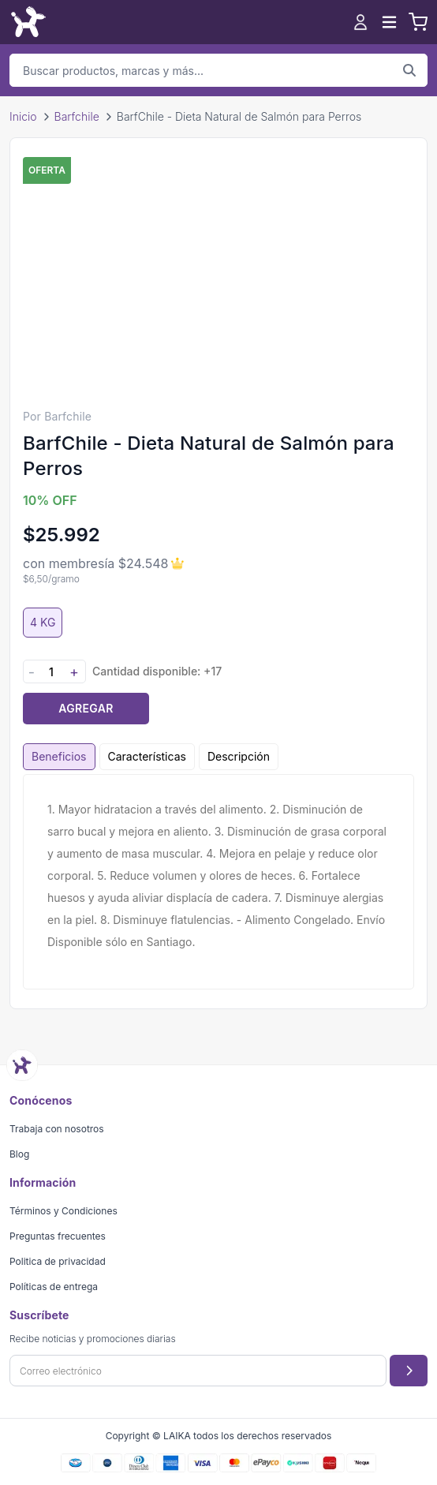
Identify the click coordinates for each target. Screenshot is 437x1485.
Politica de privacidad (57, 1261)
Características (147, 756)
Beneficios (59, 756)
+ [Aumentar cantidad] (74, 672)
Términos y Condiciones (63, 1211)
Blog (19, 1154)
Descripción (238, 756)
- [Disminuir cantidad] (31, 672)
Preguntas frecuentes (57, 1236)
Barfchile (76, 116)
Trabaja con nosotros (56, 1129)
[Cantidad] (51, 672)
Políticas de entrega (53, 1286)
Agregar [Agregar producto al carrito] (85, 708)
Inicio (23, 116)
